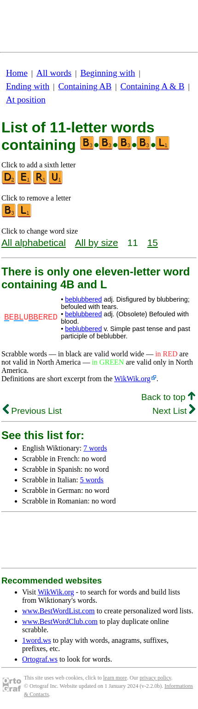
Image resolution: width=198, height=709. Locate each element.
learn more (115, 678)
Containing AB (85, 86)
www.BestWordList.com (58, 611)
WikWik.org (132, 379)
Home (17, 73)
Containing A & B (152, 86)
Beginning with (108, 73)
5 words (92, 480)
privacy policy (155, 678)
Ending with (27, 86)
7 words (95, 448)
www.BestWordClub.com (60, 621)
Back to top (168, 397)
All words (53, 73)
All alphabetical (33, 242)
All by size (96, 242)
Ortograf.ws (40, 659)
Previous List (32, 411)
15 (152, 242)
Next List (173, 411)
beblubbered (83, 299)
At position (26, 99)
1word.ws (36, 640)
